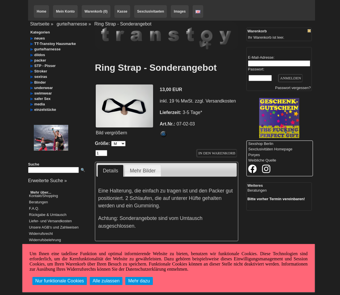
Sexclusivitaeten (150, 11)
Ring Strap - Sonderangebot (122, 23)
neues (39, 38)
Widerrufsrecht (41, 234)
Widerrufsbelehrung (45, 240)
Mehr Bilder (143, 171)
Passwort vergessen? (293, 88)
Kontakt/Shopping (43, 196)
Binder (40, 82)
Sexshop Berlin (260, 143)
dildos (39, 55)
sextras (40, 76)
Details (110, 171)
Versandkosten (221, 101)
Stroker (40, 71)
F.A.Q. (34, 209)
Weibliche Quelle (262, 160)
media (39, 104)
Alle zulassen (106, 280)
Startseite (40, 23)
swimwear (43, 93)
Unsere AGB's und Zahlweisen (54, 227)
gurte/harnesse (71, 23)
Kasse (122, 11)
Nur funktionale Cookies (59, 280)
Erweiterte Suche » (47, 180)
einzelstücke (45, 109)
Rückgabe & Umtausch (48, 215)
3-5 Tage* (192, 112)
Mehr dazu (139, 280)
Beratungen (38, 202)
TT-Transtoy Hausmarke (55, 44)
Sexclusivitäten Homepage (270, 149)
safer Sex (42, 99)
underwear (43, 88)
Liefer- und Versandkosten (50, 221)
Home (41, 11)
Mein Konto (65, 11)
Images (179, 11)
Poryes (254, 155)
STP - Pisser (45, 66)
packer (40, 60)
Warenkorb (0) (96, 11)
